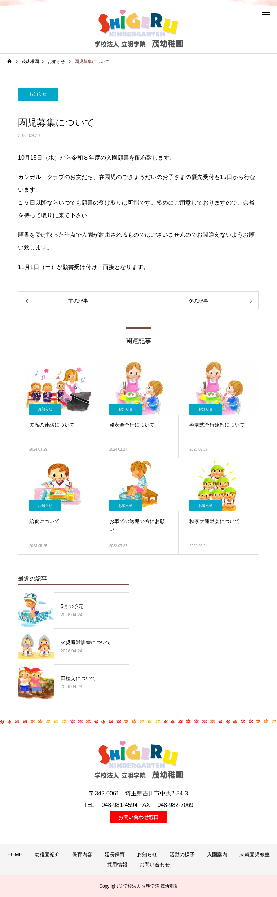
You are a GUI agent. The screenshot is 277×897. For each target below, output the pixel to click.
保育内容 (82, 854)
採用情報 (117, 864)
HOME (14, 854)
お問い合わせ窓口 (138, 817)
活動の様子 (182, 854)
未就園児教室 (254, 854)
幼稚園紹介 (47, 854)
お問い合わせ (155, 864)
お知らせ (38, 94)
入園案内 (217, 854)
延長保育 (115, 854)
